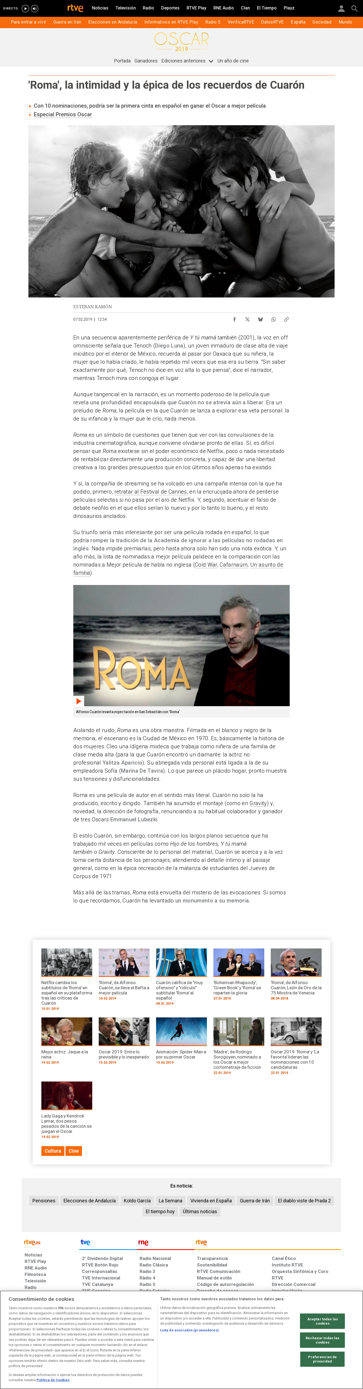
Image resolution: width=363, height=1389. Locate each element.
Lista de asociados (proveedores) (189, 1330)
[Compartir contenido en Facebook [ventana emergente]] (234, 318)
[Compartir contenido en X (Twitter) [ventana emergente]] (247, 318)
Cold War (206, 564)
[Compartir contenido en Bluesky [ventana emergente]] (260, 318)
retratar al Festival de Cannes (150, 491)
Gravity (258, 803)
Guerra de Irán (255, 1200)
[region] (181, 1340)
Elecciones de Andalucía (90, 1200)
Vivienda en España (211, 1200)
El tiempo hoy (160, 1211)
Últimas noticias (200, 1211)
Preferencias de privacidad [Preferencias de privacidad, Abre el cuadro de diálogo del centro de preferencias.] (322, 1359)
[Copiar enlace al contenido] (286, 318)
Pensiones (43, 1200)
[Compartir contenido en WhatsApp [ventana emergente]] (273, 318)
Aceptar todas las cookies (322, 1321)
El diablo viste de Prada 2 (304, 1200)
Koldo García (137, 1200)
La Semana (170, 1200)
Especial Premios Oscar (63, 114)
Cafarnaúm (234, 564)
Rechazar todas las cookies (322, 1340)
